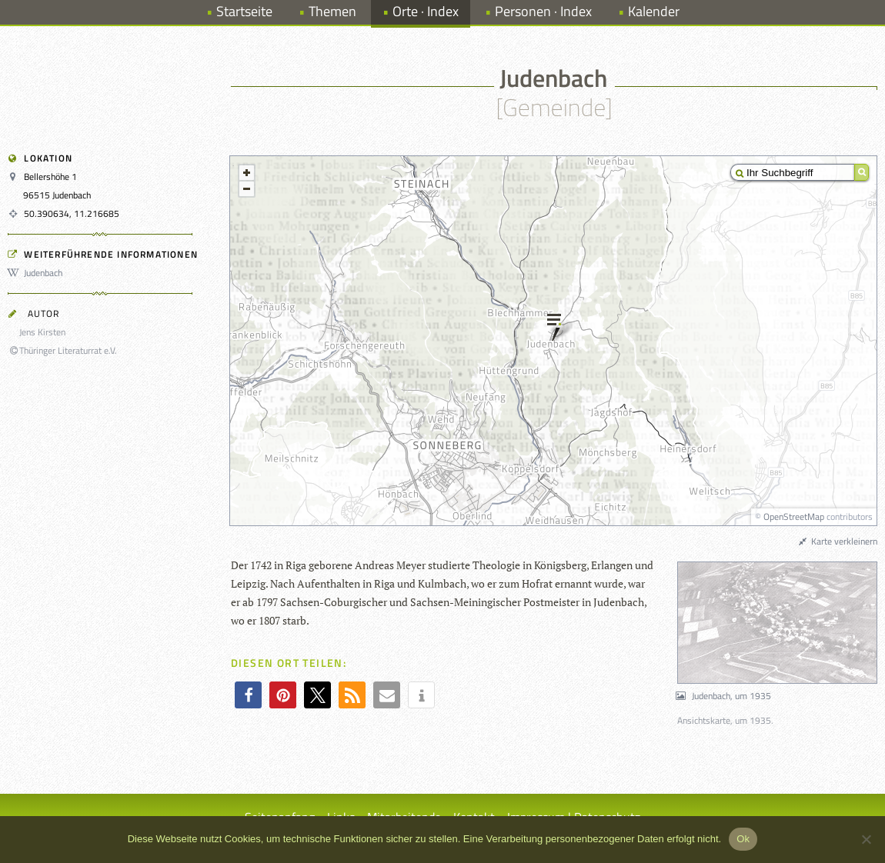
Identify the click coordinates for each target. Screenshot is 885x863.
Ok (743, 839)
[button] (248, 694)
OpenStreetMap (793, 516)
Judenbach (37, 272)
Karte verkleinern (837, 541)
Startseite (244, 11)
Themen (332, 11)
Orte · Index (425, 11)
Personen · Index (543, 11)
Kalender (654, 11)
